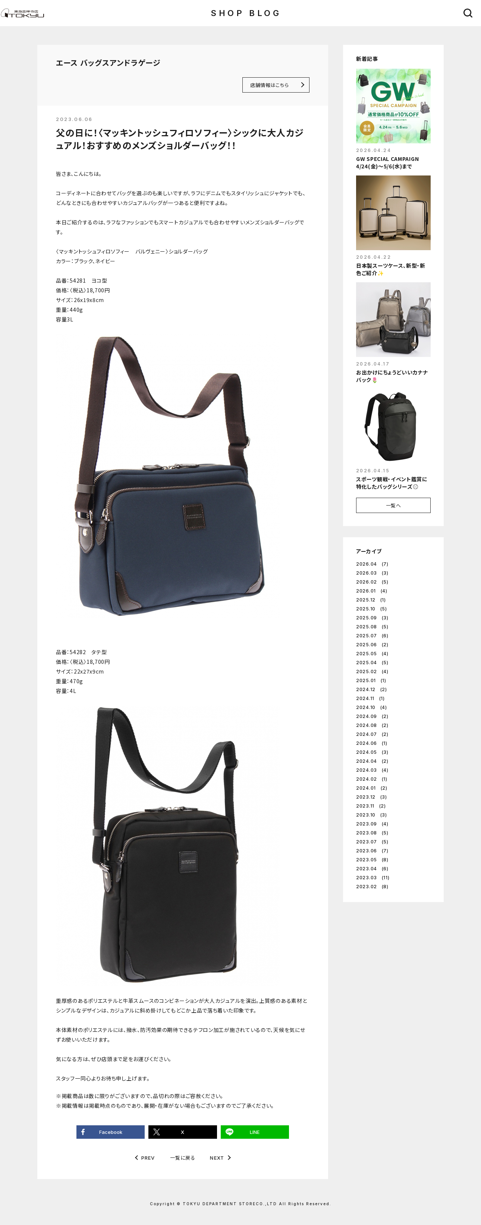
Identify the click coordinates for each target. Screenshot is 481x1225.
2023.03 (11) (372, 877)
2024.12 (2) (371, 689)
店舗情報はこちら (269, 84)
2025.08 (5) (372, 626)
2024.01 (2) (371, 788)
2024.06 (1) (371, 743)
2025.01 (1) (371, 680)
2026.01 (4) (371, 591)
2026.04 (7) (372, 564)
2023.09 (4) (372, 824)
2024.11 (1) (370, 698)
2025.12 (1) (371, 600)
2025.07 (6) (372, 635)
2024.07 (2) (372, 734)
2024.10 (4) (371, 707)
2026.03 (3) (372, 573)
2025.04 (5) (372, 662)
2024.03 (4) (372, 770)
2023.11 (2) (371, 806)
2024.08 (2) (372, 725)
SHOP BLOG (246, 13)
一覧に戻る (182, 1157)
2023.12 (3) (371, 797)
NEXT (217, 1158)
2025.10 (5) (371, 609)
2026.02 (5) (372, 582)
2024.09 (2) (372, 716)
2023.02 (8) (372, 886)
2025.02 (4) (372, 671)
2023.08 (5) (372, 833)
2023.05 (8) (372, 859)
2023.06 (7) (372, 851)
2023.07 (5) (372, 842)
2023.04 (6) (372, 868)
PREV (148, 1158)
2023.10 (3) (371, 815)
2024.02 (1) (371, 779)
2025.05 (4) (372, 653)
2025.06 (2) (372, 644)
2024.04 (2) (372, 761)
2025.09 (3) (372, 618)
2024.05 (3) (372, 752)
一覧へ (393, 505)
